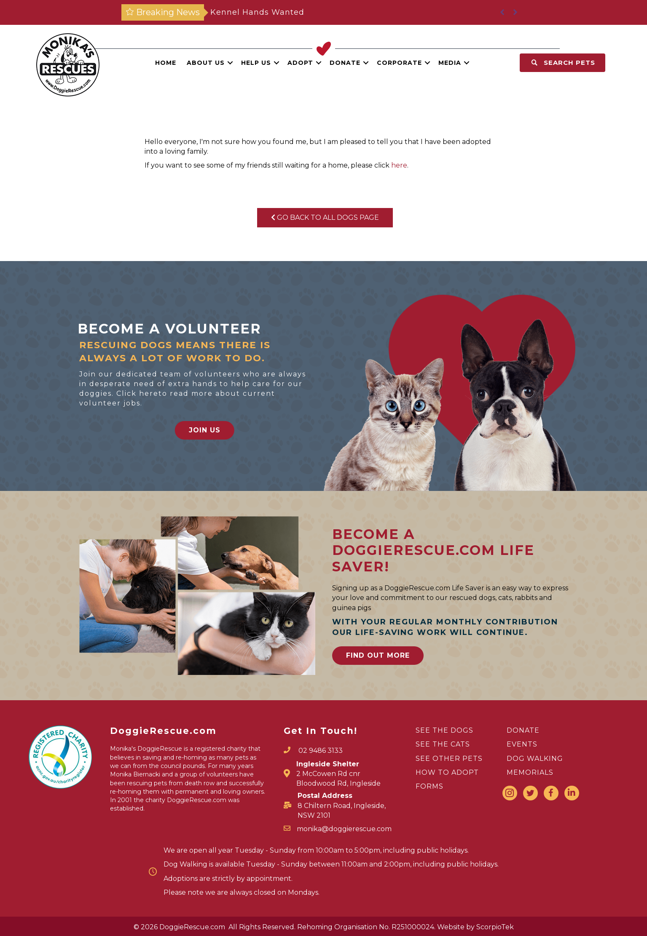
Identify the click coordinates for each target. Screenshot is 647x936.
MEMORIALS (530, 772)
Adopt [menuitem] (300, 63)
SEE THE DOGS (444, 730)
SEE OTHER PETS (449, 759)
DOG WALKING (535, 759)
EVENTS (522, 744)
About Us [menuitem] (206, 63)
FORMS (429, 786)
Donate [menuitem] (345, 63)
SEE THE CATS (443, 744)
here (399, 165)
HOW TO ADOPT (447, 772)
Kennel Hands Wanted (257, 12)
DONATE (523, 730)
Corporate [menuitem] (399, 63)
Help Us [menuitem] (256, 63)
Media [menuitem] (449, 63)
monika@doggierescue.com (344, 829)
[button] (230, 63)
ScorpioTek (495, 927)
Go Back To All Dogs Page (325, 217)
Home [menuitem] (165, 63)
